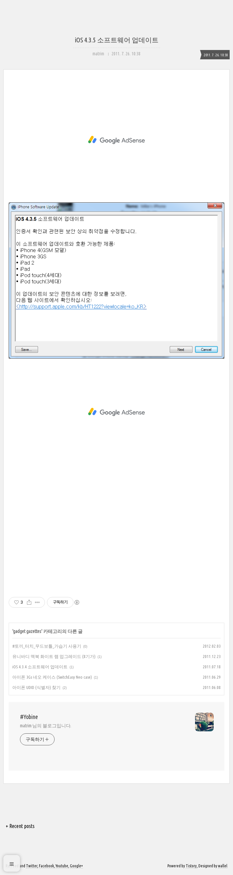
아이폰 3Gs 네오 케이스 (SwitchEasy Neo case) (52, 677)
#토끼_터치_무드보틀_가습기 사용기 (46, 646)
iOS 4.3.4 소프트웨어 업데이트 (40, 666)
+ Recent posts (20, 826)
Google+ (76, 866)
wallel (222, 866)
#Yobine (29, 716)
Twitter (31, 866)
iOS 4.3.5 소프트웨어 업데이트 (116, 40)
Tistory (191, 866)
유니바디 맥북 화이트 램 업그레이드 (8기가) (54, 656)
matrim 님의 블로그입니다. (45, 725)
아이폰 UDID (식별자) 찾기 (36, 687)
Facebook (46, 866)
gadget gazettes (27, 631)
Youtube (62, 866)
